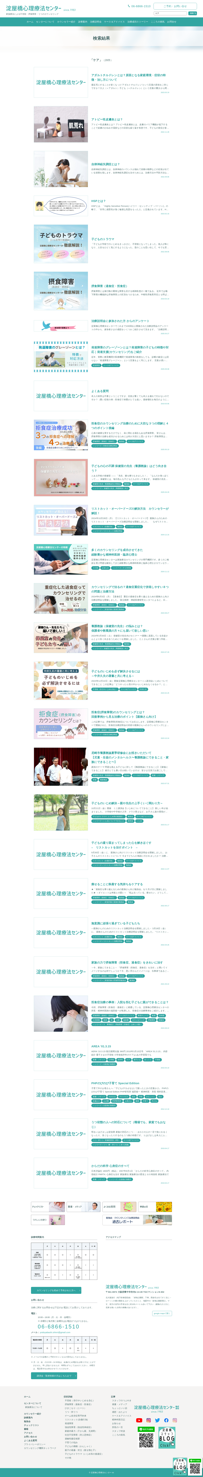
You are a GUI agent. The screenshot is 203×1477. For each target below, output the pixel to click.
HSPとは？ (98, 201)
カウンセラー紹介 (66, 21)
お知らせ (105, 568)
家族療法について (33, 1407)
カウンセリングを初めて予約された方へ (56, 1290)
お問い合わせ (30, 1436)
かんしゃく (150, 1097)
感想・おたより (119, 1412)
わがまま (112, 1097)
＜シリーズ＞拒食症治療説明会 (105, 446)
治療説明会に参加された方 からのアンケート (120, 321)
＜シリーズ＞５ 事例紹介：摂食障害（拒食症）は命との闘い (117, 1024)
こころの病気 (158, 21)
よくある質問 (100, 391)
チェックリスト (31, 1425)
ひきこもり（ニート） (75, 1408)
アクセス (28, 1433)
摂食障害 (151, 1020)
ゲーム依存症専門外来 (75, 1416)
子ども (154, 1101)
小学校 (111, 1060)
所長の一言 (117, 1427)
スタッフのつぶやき (122, 1400)
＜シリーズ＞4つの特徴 (121, 568)
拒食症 (161, 1020)
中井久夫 (143, 689)
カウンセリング (138, 1020)
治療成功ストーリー (137, 21)
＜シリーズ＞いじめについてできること (108, 821)
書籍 (26, 1429)
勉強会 (121, 441)
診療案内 (82, 21)
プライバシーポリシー (35, 1444)
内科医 (161, 1016)
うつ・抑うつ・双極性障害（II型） (106, 1140)
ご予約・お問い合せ (175, 6)
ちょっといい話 (119, 1408)
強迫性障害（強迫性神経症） (79, 1427)
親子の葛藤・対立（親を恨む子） (81, 1450)
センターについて (45, 21)
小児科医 (96, 1020)
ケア (128, 1060)
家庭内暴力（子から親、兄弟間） (81, 1431)
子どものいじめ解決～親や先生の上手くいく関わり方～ (127, 803)
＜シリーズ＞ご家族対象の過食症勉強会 (108, 609)
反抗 (133, 1097)
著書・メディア (158, 775)
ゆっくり (147, 1060)
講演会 (130, 821)
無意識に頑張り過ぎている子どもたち (115, 923)
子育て (145, 1101)
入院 (118, 1020)
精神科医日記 (118, 1419)
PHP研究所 (116, 1101)
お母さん (128, 1101)
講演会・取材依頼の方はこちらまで (54, 1376)
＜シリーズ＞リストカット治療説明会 (107, 531)
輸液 (153, 1016)
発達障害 (96, 365)
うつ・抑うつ (71, 1412)
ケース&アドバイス (111, 365)
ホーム (30, 21)
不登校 (157, 1060)
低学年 (120, 1060)
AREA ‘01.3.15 (101, 1046)
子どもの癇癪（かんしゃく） (79, 1446)
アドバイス (123, 1097)
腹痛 (137, 1101)
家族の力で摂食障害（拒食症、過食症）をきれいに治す (127, 962)
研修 (94, 780)
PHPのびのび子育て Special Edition (115, 1083)
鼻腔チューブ (143, 1016)
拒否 (105, 1020)
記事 (113, 1396)
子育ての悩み (71, 1442)
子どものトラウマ (102, 239)
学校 (141, 1097)
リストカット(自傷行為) (76, 1419)
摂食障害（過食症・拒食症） (110, 286)
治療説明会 (96, 21)
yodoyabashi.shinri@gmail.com (55, 1332)
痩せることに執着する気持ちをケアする (117, 884)
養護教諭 (103, 780)
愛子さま (137, 1060)
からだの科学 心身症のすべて (110, 1165)
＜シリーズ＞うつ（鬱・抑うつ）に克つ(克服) (111, 1145)
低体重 (126, 1020)
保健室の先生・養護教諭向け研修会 (107, 484)
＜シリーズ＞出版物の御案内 (104, 1064)
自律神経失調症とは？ (105, 164)
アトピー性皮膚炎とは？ (107, 119)
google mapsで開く (162, 1313)
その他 (95, 568)
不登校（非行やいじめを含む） (105, 689)
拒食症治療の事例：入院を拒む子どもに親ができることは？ (130, 1002)
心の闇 (106, 1101)
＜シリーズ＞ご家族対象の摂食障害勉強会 (109, 980)
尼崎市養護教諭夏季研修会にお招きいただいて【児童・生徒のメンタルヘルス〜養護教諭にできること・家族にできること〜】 (130, 757)
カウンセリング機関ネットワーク (40, 1448)
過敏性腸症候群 (72, 1438)
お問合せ (171, 21)
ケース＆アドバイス (114, 21)
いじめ (139, 821)
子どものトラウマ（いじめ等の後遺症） (108, 817)
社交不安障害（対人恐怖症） (79, 1435)
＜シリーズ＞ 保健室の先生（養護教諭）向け (110, 488)
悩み (160, 1097)
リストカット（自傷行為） (103, 527)
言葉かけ (96, 1101)
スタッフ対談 (118, 1431)
